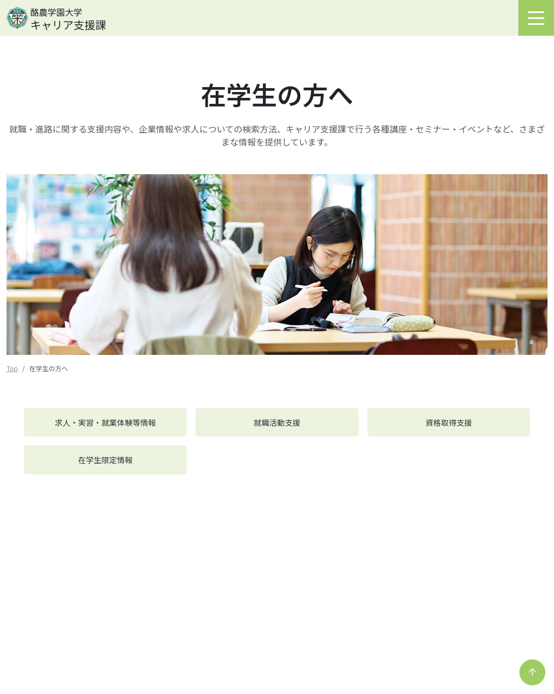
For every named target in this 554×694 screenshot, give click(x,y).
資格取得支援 (448, 422)
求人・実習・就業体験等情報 (105, 422)
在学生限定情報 (105, 459)
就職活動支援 (277, 422)
